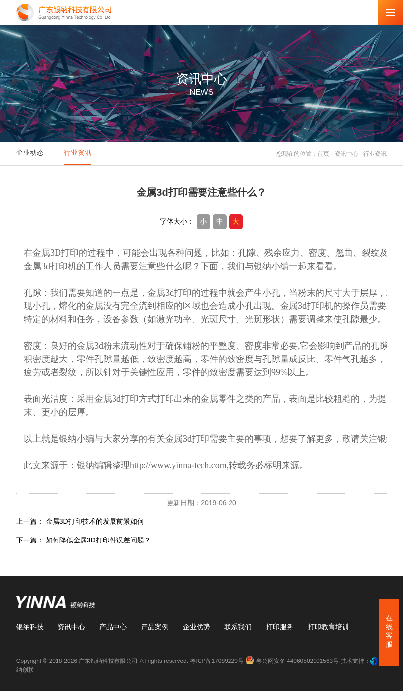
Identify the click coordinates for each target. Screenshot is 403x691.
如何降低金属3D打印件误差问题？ (98, 540)
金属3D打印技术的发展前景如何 (95, 521)
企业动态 (30, 152)
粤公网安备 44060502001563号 (292, 661)
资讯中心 (346, 153)
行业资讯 (77, 152)
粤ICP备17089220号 (216, 661)
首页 (323, 153)
